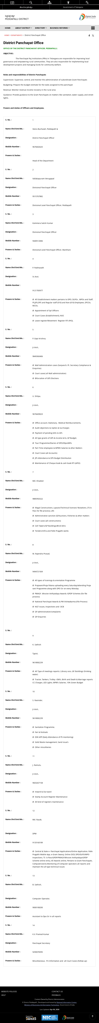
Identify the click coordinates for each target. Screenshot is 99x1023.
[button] (93, 28)
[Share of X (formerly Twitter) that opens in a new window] (93, 35)
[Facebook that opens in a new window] (89, 35)
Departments (16, 35)
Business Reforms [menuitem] (60, 28)
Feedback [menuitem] (56, 995)
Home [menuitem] (7, 28)
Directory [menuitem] (41, 28)
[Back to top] (92, 1016)
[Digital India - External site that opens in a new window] (84, 22)
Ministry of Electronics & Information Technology (41, 1005)
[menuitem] (11, 2)
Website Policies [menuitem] (9, 991)
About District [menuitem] (23, 28)
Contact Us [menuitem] (57, 991)
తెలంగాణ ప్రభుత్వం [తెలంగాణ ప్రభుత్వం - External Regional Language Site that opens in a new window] (26, 7)
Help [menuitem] (3, 995)
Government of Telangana (73, 7)
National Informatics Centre (66, 1002)
